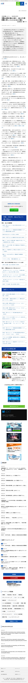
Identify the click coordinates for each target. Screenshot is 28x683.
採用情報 (14, 574)
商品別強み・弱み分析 (12, 594)
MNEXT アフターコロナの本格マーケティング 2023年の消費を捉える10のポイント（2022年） (13, 318)
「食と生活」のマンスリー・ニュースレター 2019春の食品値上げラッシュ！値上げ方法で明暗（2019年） (13, 271)
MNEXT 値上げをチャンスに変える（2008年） (10, 234)
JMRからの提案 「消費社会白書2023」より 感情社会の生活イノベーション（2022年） (13, 299)
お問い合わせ (17, 671)
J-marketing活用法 (14, 577)
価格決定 (4, 600)
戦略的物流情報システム (19, 608)
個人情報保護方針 (4, 674)
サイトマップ (17, 668)
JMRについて (3, 668)
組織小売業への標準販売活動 (18, 605)
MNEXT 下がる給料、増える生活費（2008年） (11, 284)
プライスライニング (12, 600)
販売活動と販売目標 (6, 605)
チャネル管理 (16, 603)
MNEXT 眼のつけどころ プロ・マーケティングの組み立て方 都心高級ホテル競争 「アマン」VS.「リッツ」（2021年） (13, 323)
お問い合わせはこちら (14, 406)
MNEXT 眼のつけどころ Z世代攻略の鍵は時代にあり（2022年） (12, 313)
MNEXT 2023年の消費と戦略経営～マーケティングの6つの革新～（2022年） (13, 295)
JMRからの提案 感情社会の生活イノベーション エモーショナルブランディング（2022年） (13, 304)
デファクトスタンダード (7, 614)
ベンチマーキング (11, 611)
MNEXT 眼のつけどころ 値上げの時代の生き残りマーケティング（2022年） (13, 226)
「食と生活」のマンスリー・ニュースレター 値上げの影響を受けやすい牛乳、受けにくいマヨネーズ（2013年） (13, 276)
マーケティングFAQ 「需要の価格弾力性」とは (11, 258)
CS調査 (3, 611)
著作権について (17, 674)
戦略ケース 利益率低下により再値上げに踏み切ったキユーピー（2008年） (13, 250)
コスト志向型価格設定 (6, 603)
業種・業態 (23, 603)
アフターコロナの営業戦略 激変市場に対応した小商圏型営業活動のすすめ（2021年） (13, 338)
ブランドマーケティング (7, 597)
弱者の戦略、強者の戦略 (7, 608)
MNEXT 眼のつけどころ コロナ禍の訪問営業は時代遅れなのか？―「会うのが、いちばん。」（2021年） (13, 333)
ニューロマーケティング (14, 617)
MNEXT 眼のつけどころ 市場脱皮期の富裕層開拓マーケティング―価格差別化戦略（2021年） (13, 230)
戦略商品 (20, 594)
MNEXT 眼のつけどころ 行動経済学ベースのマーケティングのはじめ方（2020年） (13, 342)
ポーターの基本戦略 (18, 614)
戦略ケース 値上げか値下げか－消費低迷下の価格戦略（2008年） (12, 255)
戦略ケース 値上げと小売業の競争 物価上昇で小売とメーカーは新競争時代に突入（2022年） (13, 241)
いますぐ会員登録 (14, 209)
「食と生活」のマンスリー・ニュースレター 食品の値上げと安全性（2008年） (13, 280)
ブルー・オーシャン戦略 (19, 597)
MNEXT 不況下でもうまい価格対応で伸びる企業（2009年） (13, 237)
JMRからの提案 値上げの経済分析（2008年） (11, 264)
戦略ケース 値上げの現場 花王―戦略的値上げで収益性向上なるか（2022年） (13, 246)
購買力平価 (4, 617)
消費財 (3, 594)
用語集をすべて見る (14, 621)
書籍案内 (2, 671)
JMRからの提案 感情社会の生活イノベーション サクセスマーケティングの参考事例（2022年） (13, 309)
